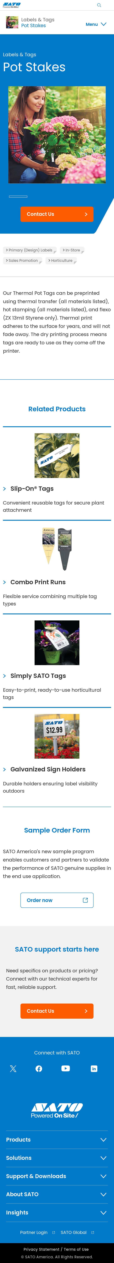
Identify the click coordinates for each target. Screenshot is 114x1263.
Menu (92, 24)
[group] (57, 134)
